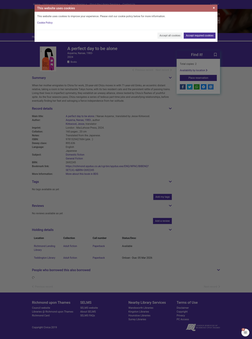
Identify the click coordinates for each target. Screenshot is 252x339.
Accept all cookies (170, 35)
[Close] (213, 7)
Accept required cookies (199, 35)
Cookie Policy (45, 22)
